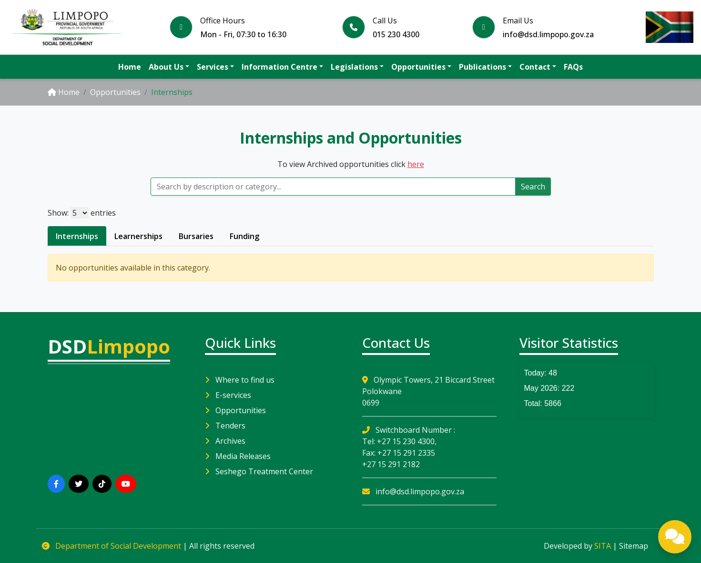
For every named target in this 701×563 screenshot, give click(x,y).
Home (129, 67)
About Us (166, 67)
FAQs (573, 67)
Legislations (354, 67)
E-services (228, 395)
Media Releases (238, 456)
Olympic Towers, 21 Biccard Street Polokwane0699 (428, 391)
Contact (534, 67)
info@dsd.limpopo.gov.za (413, 491)
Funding (244, 236)
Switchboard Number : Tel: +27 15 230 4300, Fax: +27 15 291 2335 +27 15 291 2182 (408, 447)
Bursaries (196, 236)
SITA (602, 546)
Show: (58, 213)
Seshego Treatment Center (259, 471)
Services (212, 67)
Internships (77, 236)
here (415, 164)
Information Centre (279, 67)
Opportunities (418, 67)
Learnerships (138, 236)
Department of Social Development (112, 546)
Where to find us (239, 380)
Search (533, 186)
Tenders (225, 425)
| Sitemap (630, 546)
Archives (225, 441)
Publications (482, 67)
